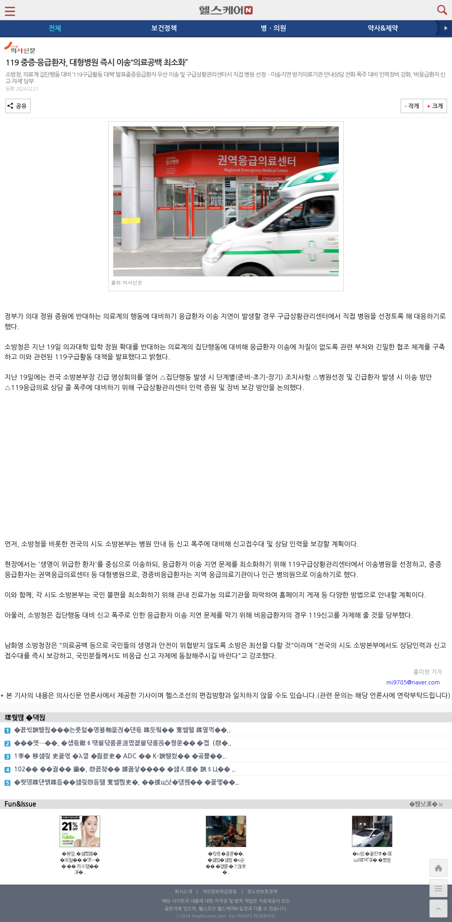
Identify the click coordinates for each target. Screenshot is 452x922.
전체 (54, 28)
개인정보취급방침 (219, 891)
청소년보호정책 (262, 891)
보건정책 (164, 28)
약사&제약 (383, 28)
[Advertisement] (226, 466)
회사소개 (183, 891)
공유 (18, 106)
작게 (412, 106)
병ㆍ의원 (273, 28)
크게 (435, 106)
